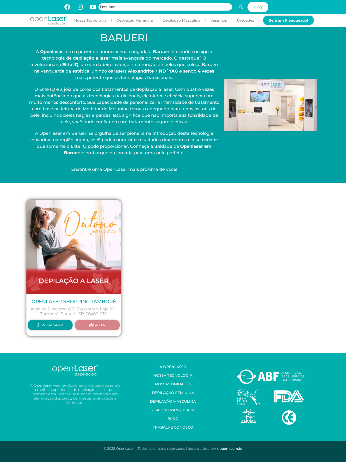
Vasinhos (218, 20)
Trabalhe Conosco (173, 427)
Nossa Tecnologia (90, 20)
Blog (172, 418)
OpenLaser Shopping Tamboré (73, 301)
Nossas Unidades (173, 384)
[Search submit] (241, 7)
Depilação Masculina (181, 20)
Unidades (245, 20)
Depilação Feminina (134, 20)
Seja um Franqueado (172, 410)
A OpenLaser (173, 366)
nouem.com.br (230, 448)
